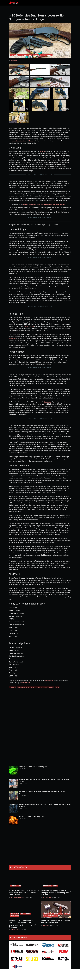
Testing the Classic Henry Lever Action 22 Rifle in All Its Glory (44, 206)
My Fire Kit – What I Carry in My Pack (31, 818)
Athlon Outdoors (47, 899)
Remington (47, 404)
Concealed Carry (47, 915)
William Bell (14, 62)
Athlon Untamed (47, 887)
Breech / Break (15, 915)
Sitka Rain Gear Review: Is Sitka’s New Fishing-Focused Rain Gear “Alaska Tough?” (44, 782)
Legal (30, 57)
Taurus (31, 143)
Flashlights (13, 887)
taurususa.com (26, 684)
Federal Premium (28, 328)
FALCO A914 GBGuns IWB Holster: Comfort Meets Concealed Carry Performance (42, 795)
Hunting (55, 887)
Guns (18, 57)
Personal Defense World (17, 899)
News (32, 689)
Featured (13, 57)
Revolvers (36, 57)
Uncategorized (15, 917)
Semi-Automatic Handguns (50, 917)
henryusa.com (48, 682)
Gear (19, 887)
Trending (49, 57)
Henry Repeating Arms (19, 143)
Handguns (24, 57)
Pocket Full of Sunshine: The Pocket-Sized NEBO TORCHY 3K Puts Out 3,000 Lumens (45, 807)
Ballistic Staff (14, 931)
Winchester (12, 340)
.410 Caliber (12, 689)
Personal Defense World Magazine (45, 689)
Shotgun (42, 153)
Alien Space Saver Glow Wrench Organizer (33, 768)
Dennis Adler (46, 927)
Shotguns (42, 57)
